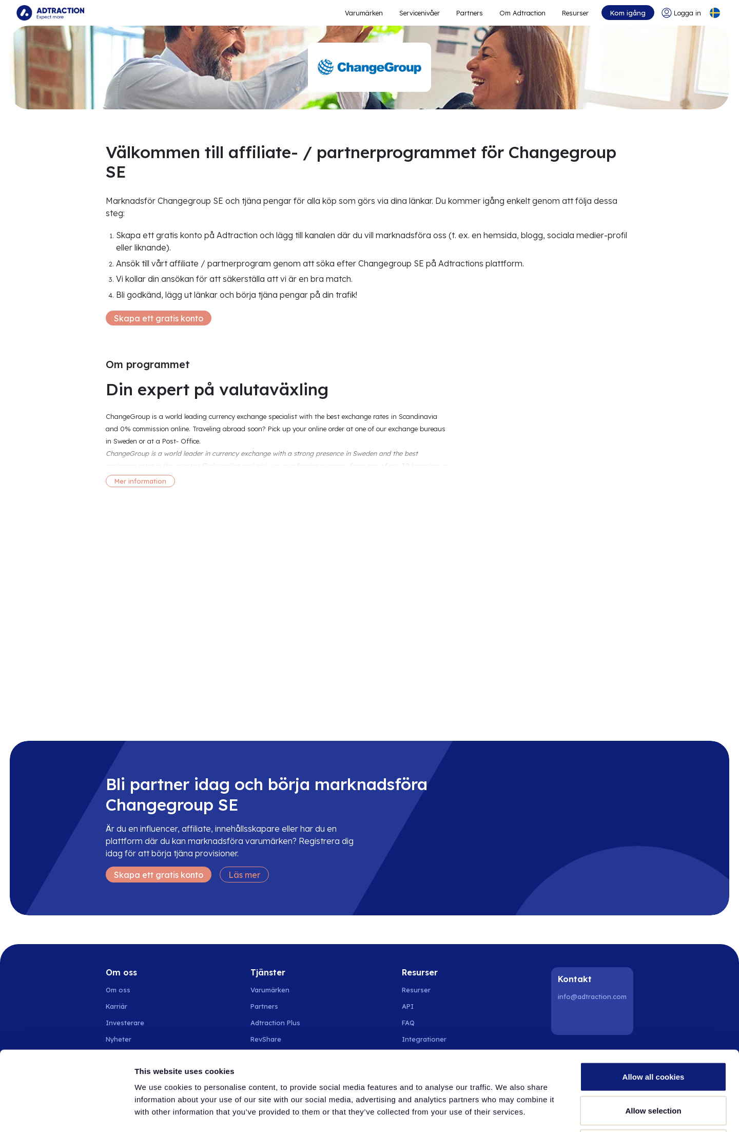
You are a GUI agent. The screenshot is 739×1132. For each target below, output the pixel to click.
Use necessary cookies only (653, 1064)
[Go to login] (681, 13)
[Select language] (715, 13)
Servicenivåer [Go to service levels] (419, 13)
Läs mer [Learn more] (244, 875)
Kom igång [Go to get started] (628, 13)
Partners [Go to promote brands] (469, 13)
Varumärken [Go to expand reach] (364, 13)
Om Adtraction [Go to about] (522, 13)
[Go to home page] (50, 13)
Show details (538, 1111)
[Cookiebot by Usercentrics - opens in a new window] (66, 1112)
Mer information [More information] (140, 481)
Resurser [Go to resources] (575, 13)
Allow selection (653, 1031)
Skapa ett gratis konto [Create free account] (158, 318)
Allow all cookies (654, 997)
